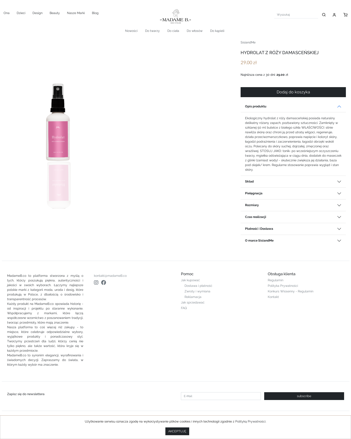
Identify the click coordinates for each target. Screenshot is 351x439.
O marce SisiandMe (259, 240)
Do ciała (173, 31)
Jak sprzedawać (193, 302)
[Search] (296, 14)
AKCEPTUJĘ (177, 431)
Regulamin (275, 280)
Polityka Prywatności (283, 285)
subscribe (304, 396)
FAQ (184, 308)
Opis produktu (255, 106)
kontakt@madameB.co (110, 275)
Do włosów (195, 31)
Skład (249, 181)
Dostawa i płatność (198, 285)
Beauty (55, 13)
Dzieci (21, 13)
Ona (7, 13)
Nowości (131, 31)
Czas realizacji (255, 217)
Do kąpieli (217, 31)
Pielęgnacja (253, 193)
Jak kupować (190, 280)
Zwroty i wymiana (197, 291)
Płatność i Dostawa (259, 228)
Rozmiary (252, 205)
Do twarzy (152, 31)
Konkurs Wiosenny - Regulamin (290, 291)
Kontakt (273, 297)
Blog (95, 13)
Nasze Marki (76, 13)
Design (37, 13)
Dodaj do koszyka (293, 92)
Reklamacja (193, 297)
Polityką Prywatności (250, 421)
